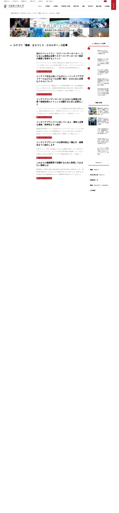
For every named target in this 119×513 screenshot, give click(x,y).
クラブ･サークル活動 (10, 462)
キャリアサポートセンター (100, 411)
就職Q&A (96, 419)
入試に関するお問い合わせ (33, 439)
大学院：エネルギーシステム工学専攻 (58, 430)
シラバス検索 (103, 470)
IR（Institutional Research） (79, 419)
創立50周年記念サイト (101, 498)
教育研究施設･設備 (31, 468)
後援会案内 (7, 426)
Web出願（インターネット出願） (35, 413)
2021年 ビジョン (9, 419)
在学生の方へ (16, 1)
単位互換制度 (8, 469)
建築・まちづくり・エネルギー (99, 185)
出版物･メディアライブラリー (12, 430)
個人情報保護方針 (61, 484)
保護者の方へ (24, 1)
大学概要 (7, 413)
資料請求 (29, 441)
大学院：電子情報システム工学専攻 (58, 432)
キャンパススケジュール (11, 456)
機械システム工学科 (54, 411)
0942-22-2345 (13, 505)
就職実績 (51, 424)
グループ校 (31, 484)
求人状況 (96, 421)
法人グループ (8, 428)
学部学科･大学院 (65, 6)
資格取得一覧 (97, 426)
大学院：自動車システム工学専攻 (57, 434)
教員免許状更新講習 (54, 467)
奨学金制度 (7, 466)
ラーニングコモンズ (9, 460)
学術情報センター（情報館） (34, 462)
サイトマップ (87, 484)
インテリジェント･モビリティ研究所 (36, 458)
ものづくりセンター (32, 466)
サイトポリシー (45, 484)
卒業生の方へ (33, 1)
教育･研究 (76, 6)
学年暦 (6, 458)
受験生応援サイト (78, 498)
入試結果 (29, 435)
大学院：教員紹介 (53, 436)
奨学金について (31, 429)
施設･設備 (98, 6)
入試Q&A (29, 433)
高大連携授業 (52, 463)
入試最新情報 (30, 415)
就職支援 (96, 413)
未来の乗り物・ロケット (97, 175)
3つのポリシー (30, 423)
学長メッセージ (8, 411)
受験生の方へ (7, 1)
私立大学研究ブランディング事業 (13, 423)
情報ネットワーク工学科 (55, 417)
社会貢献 (107, 6)
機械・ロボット (94, 169)
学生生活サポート (9, 471)
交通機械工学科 (53, 413)
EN (108, 1)
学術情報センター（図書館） (34, 460)
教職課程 (51, 426)
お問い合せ (103, 461)
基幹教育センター (9, 473)
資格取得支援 (8, 468)
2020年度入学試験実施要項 (33, 444)
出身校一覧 (29, 431)
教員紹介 (51, 421)
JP (105, 1)
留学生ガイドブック (32, 446)
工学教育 (92, 190)
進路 (83, 6)
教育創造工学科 (53, 419)
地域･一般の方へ (50, 1)
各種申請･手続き (9, 464)
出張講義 (51, 465)
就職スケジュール (98, 417)
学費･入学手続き (31, 427)
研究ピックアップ (76, 417)
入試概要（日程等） (32, 411)
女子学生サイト (83, 501)
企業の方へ (41, 1)
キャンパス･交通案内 (10, 417)
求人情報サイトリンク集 (100, 423)
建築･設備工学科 (53, 415)
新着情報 (103, 451)
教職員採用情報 (8, 432)
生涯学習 (51, 458)
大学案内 (47, 6)
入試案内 (55, 6)
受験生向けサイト (31, 442)
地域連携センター (31, 464)
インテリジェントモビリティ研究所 (80, 411)
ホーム (40, 6)
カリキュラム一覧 (53, 428)
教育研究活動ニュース (77, 413)
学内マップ (29, 471)
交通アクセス (103, 456)
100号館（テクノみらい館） (33, 456)
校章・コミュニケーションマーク (13, 421)
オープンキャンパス (32, 448)
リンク (74, 484)
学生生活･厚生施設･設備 (33, 469)
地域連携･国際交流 (9, 424)
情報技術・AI (94, 180)
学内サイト (103, 466)
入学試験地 (29, 425)
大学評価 (7, 415)
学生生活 (90, 6)
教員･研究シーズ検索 (77, 415)
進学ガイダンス (31, 437)
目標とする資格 (53, 423)
